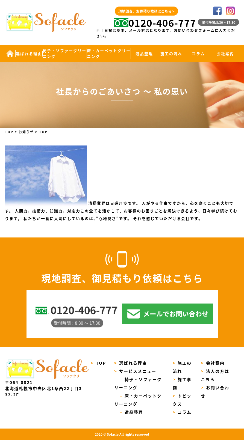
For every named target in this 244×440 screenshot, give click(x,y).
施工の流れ (171, 53)
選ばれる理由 (29, 53)
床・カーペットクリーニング (109, 53)
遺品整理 (144, 53)
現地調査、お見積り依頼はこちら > (146, 11)
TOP (98, 363)
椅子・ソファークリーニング (64, 53)
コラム (198, 53)
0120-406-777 (155, 23)
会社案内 (225, 53)
